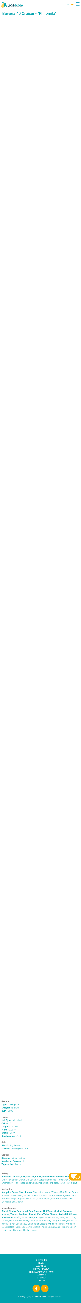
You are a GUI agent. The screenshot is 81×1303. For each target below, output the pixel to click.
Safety (5, 1173)
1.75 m (8, 1133)
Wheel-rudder (13, 1158)
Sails (4, 1142)
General (5, 1101)
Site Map (41, 1277)
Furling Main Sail (15, 1148)
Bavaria (11, 1107)
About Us (41, 1266)
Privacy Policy (41, 1269)
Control (5, 1155)
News (41, 1263)
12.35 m (10, 1126)
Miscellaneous (9, 1208)
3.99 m (9, 1129)
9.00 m (13, 1136)
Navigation (7, 1189)
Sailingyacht (11, 1104)
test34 (41, 1280)
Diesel (11, 1164)
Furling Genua (11, 1145)
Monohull (12, 1120)
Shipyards (41, 1260)
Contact (41, 1274)
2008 (7, 1111)
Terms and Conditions (41, 1272)
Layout (5, 1117)
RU (72, 4)
